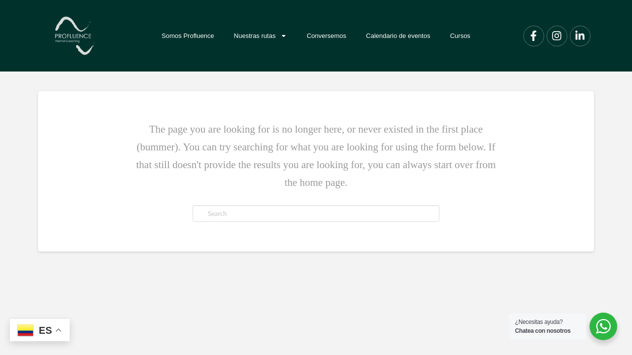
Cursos (460, 35)
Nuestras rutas (260, 36)
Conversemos (326, 35)
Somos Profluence (187, 35)
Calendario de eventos (398, 35)
